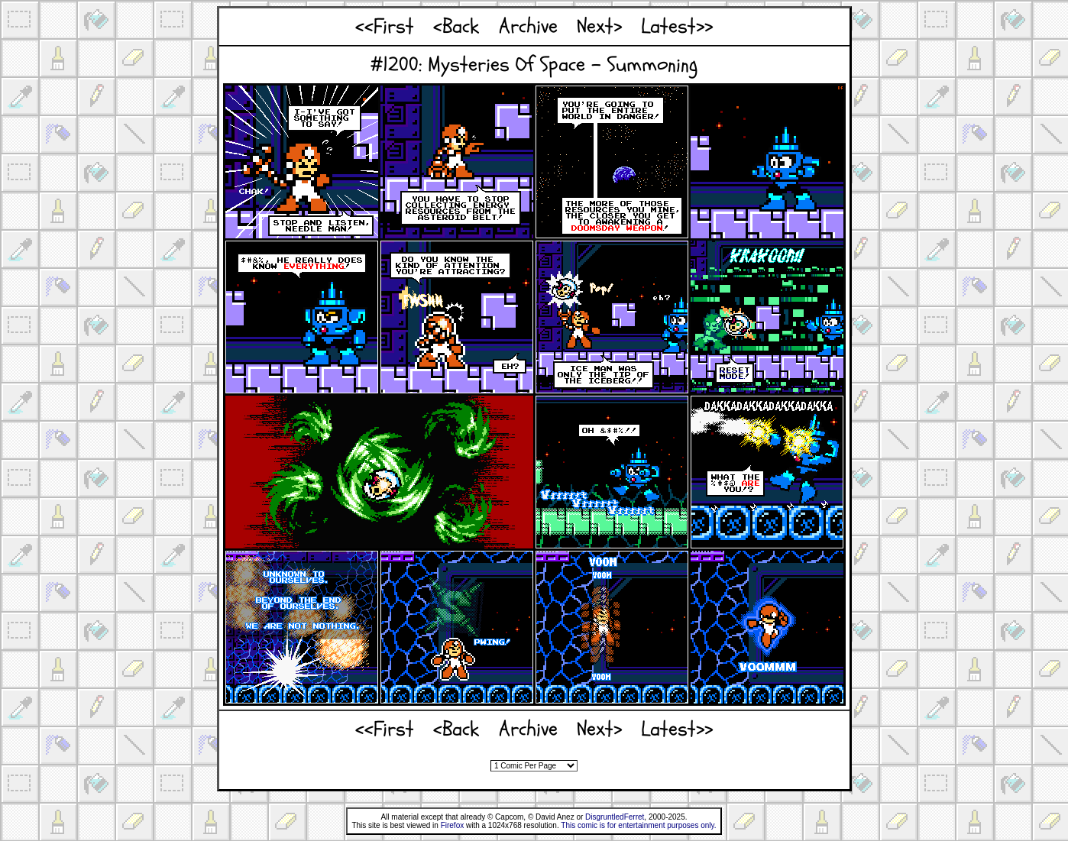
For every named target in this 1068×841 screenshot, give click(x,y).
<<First (384, 26)
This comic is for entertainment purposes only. (638, 825)
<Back (456, 26)
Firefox (452, 825)
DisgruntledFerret (614, 817)
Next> (599, 26)
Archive (528, 26)
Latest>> (677, 26)
